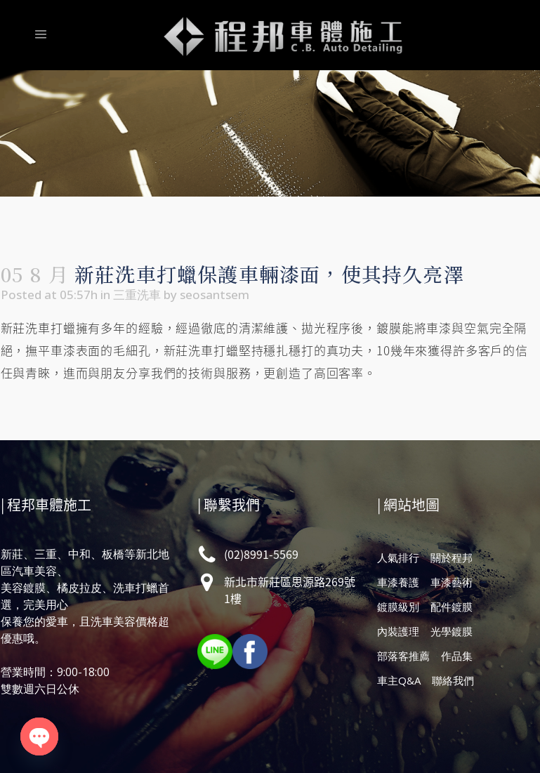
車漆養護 (398, 582)
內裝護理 (398, 631)
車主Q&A (399, 680)
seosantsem (214, 294)
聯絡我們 (453, 680)
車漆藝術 (451, 582)
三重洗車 (137, 294)
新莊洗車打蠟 (38, 327)
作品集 (457, 656)
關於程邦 (451, 557)
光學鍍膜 (451, 631)
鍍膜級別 (398, 607)
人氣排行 (398, 557)
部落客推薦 (403, 656)
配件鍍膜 (451, 607)
